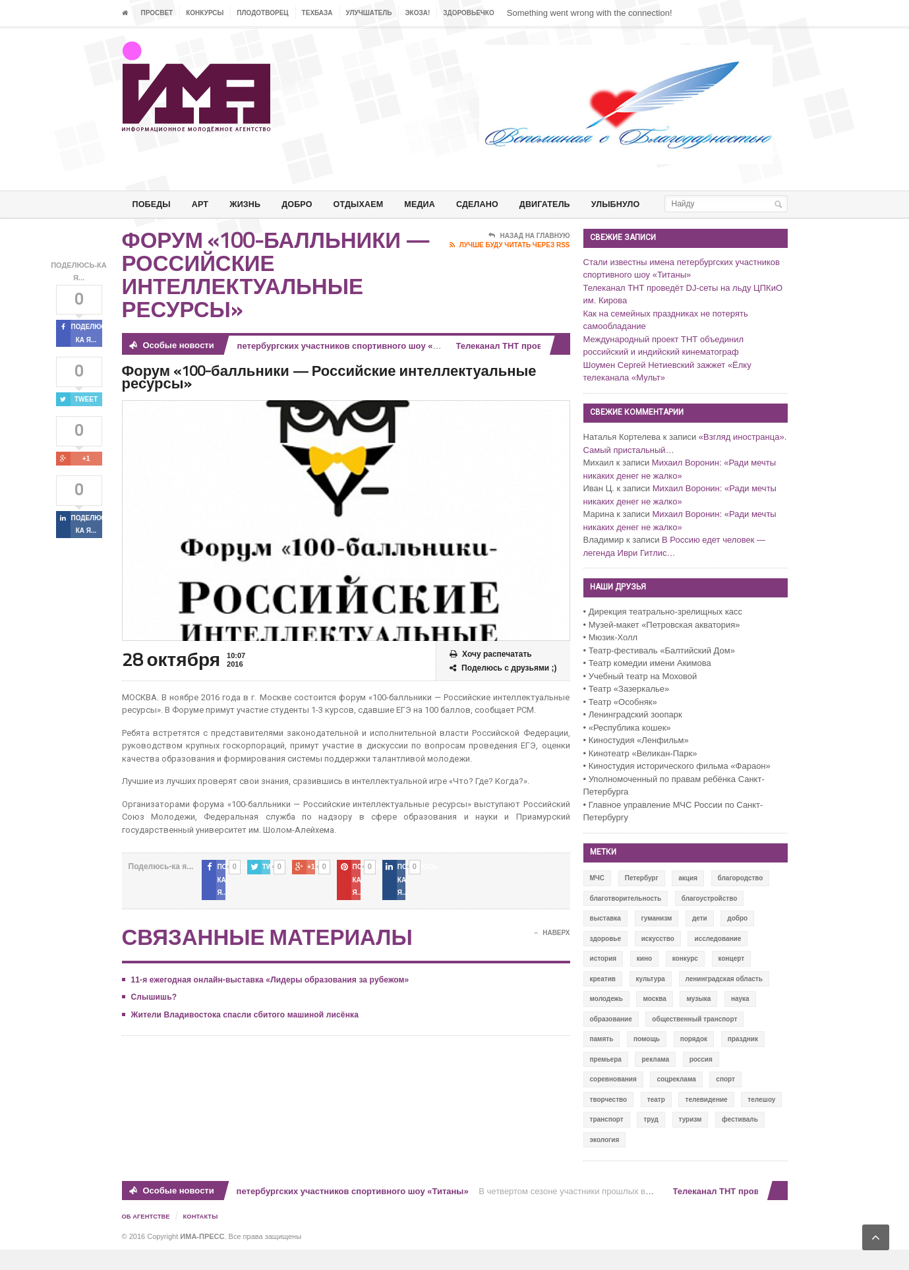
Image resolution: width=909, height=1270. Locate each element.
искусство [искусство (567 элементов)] (657, 959)
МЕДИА (437, 204)
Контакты (204, 1237)
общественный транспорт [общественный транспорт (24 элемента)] (694, 1040)
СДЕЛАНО (498, 204)
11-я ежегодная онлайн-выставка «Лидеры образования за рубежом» (267, 987)
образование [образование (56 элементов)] (611, 1040)
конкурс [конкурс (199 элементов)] (685, 979)
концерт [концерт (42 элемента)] (731, 979)
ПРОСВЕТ (157, 12)
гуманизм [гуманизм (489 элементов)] (656, 939)
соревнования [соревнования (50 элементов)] (613, 1100)
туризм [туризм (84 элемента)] (690, 1140)
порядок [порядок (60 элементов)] (693, 1060)
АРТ (205, 204)
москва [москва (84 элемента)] (654, 1019)
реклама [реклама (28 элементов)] (655, 1080)
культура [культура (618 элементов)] (650, 1000)
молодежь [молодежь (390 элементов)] (606, 1019)
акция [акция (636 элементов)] (687, 899)
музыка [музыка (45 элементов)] (698, 1019)
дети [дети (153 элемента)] (699, 939)
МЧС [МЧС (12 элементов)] (597, 899)
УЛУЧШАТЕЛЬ (369, 12)
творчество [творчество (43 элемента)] (609, 1120)
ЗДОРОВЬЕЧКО (468, 12)
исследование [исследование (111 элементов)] (717, 959)
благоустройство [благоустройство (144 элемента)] (710, 919)
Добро (307, 204)
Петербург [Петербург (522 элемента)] (642, 899)
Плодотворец (262, 12)
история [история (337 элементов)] (603, 979)
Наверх (552, 941)
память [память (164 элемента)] (602, 1060)
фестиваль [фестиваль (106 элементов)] (740, 1140)
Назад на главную (529, 257)
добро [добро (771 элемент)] (737, 939)
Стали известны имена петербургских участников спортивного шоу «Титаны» (306, 367)
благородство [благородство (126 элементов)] (740, 899)
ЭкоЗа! (417, 12)
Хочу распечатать (491, 675)
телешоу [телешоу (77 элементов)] (761, 1120)
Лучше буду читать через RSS (510, 266)
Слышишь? (154, 1005)
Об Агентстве (147, 1237)
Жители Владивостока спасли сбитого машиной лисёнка (243, 1022)
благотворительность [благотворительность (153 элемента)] (626, 919)
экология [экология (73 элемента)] (605, 1160)
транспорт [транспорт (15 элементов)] (607, 1140)
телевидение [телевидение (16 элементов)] (706, 1120)
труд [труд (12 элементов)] (651, 1140)
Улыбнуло (646, 204)
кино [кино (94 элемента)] (644, 979)
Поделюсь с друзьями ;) (503, 689)
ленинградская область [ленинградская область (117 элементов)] (724, 1000)
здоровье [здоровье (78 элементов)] (606, 959)
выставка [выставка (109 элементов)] (605, 939)
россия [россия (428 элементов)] (701, 1080)
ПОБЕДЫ (153, 204)
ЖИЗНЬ (252, 204)
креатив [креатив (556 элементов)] (603, 1000)
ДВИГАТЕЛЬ (571, 204)
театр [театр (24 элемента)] (656, 1120)
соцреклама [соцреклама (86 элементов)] (676, 1100)
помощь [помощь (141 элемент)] (646, 1060)
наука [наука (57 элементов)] (740, 1019)
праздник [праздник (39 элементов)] (743, 1060)
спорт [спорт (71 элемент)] (725, 1100)
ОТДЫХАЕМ (372, 204)
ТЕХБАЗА (317, 12)
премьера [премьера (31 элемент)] (606, 1080)
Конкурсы (204, 12)
